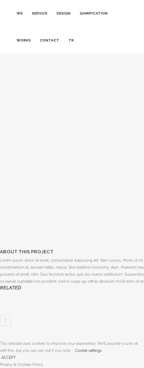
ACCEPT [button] (8, 357)
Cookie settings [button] (88, 350)
